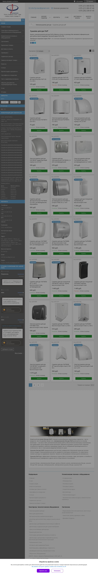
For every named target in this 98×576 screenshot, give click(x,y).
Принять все (43, 570)
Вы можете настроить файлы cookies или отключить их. (48, 566)
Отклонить (57, 570)
